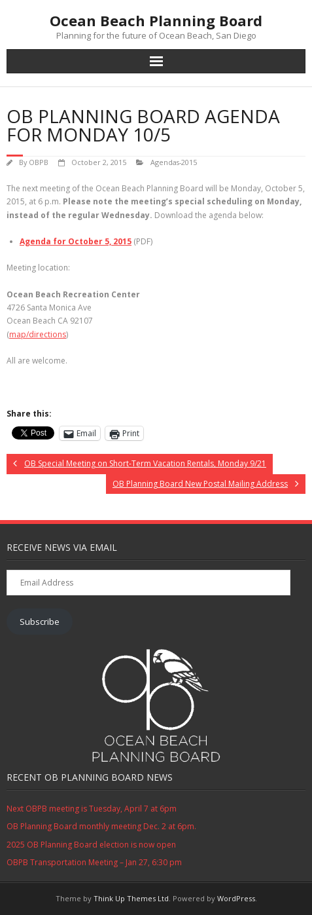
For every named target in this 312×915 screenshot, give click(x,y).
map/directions (37, 334)
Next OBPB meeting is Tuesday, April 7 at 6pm (92, 808)
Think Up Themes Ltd (131, 898)
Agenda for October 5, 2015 (75, 241)
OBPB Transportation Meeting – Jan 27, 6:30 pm (94, 862)
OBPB (38, 162)
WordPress (236, 898)
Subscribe (40, 621)
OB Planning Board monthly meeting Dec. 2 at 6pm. (101, 826)
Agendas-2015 (173, 162)
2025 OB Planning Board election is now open (91, 844)
